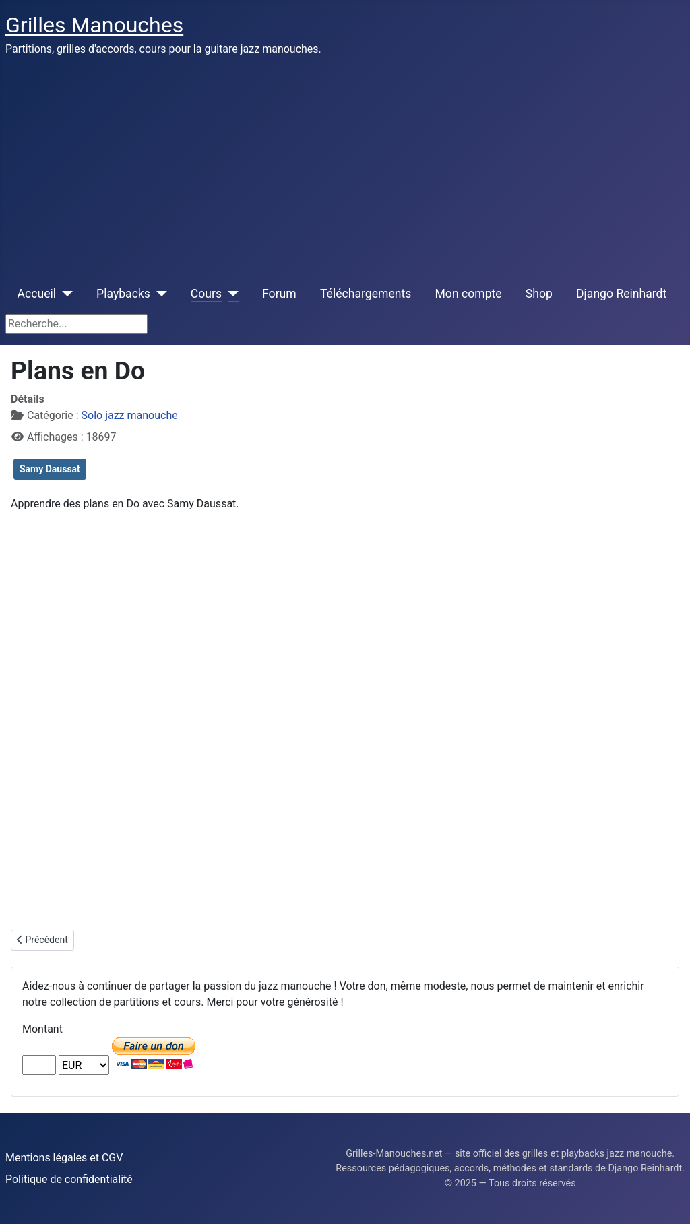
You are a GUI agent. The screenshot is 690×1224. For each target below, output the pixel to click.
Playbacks (123, 293)
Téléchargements (365, 293)
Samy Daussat (50, 468)
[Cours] (230, 293)
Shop (539, 293)
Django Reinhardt (621, 293)
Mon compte (468, 293)
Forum (279, 293)
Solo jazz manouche (130, 415)
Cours (206, 293)
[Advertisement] (345, 167)
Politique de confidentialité (69, 1179)
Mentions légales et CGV (64, 1157)
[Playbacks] (158, 293)
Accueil (37, 293)
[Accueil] (64, 293)
